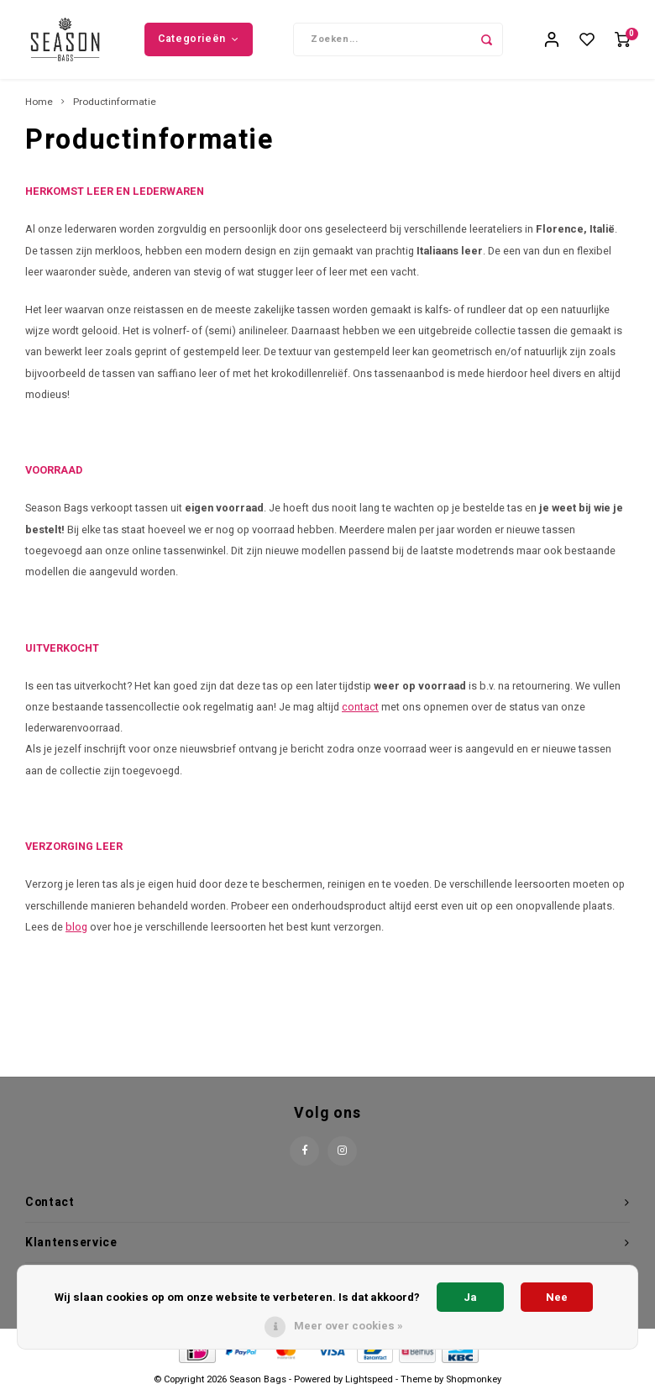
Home (39, 107)
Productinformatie (114, 107)
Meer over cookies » (348, 1326)
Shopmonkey (473, 1385)
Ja (470, 1297)
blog (76, 932)
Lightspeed (369, 1385)
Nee (557, 1297)
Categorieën (198, 41)
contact (360, 712)
